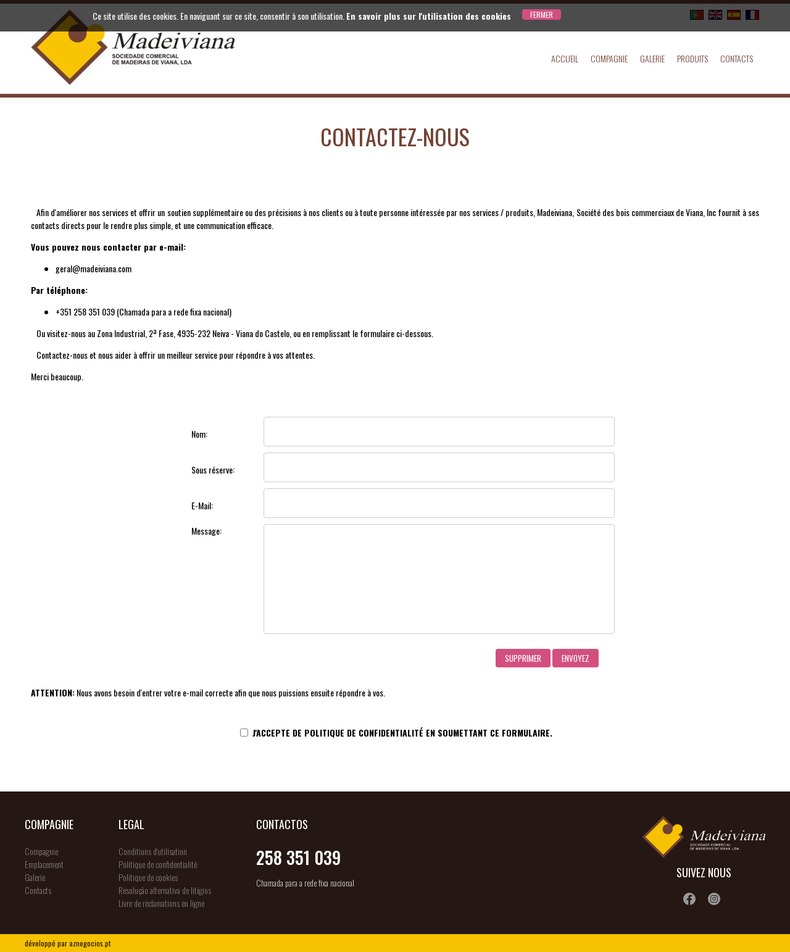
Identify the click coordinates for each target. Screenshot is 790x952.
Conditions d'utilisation (152, 851)
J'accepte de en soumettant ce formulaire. (396, 732)
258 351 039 (298, 857)
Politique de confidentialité (363, 732)
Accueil (564, 58)
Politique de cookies (148, 877)
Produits (692, 58)
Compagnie (609, 58)
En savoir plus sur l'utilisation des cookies (428, 15)
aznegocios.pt (89, 943)
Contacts (736, 58)
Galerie (652, 58)
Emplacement (44, 864)
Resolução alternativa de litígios (164, 889)
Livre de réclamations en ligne (161, 902)
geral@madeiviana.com (93, 268)
